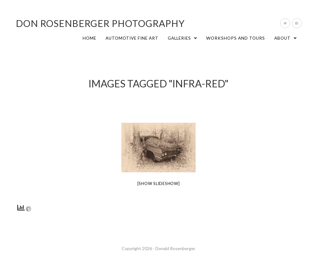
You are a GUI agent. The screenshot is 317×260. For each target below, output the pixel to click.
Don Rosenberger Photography (100, 23)
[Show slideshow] (158, 183)
